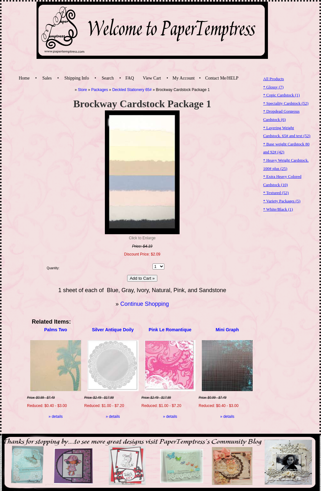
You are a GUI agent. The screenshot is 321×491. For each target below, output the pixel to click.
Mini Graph (227, 329)
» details (56, 416)
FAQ (129, 78)
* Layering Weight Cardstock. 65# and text (286, 131)
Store (82, 90)
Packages (99, 90)
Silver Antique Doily (113, 329)
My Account (184, 78)
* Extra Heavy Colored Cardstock (282, 180)
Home (24, 78)
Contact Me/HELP (221, 78)
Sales (47, 78)
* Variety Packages (281, 201)
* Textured (276, 192)
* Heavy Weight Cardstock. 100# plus (286, 164)
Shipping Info (77, 78)
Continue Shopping (144, 304)
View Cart (152, 78)
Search (108, 78)
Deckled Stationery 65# (132, 90)
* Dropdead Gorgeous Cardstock (281, 115)
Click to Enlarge (142, 238)
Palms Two (55, 329)
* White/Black (278, 209)
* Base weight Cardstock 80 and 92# (286, 148)
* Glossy (273, 87)
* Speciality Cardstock (286, 103)
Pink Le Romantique (170, 329)
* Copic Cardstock (281, 95)
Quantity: (53, 268)
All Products (273, 78)
